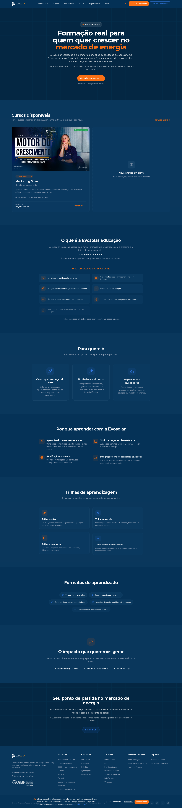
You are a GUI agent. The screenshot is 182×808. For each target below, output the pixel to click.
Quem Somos (109, 760)
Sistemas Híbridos (65, 763)
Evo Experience (110, 767)
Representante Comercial (137, 763)
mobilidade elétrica (27, 765)
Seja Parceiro (95, 4)
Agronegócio (86, 771)
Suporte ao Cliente (158, 760)
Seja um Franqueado (160, 4)
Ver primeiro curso (91, 78)
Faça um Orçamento (139, 4)
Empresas (85, 763)
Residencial (85, 760)
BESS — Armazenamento (67, 767)
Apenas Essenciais (113, 802)
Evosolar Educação (111, 771)
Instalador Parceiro (135, 767)
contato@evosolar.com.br (23, 772)
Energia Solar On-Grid (66, 760)
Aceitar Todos (141, 802)
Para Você (43, 4)
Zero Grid (61, 786)
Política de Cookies (79, 804)
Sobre (82, 4)
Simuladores (70, 4)
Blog (106, 763)
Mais (108, 4)
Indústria (84, 767)
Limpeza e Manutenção (67, 789)
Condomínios (86, 774)
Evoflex (61, 771)
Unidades (108, 782)
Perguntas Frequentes (159, 763)
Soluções (56, 4)
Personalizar (128, 802)
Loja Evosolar (109, 778)
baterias (15, 765)
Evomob (61, 778)
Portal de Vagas (134, 760)
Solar (51, 763)
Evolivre (61, 774)
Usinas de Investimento (67, 782)
